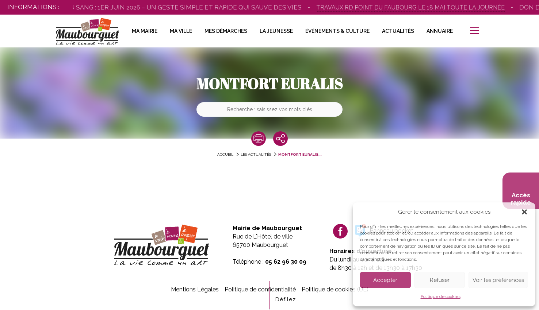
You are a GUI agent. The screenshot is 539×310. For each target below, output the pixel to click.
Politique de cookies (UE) (335, 289)
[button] (524, 212)
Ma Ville (181, 31)
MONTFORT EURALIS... (300, 154)
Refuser (440, 280)
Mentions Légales (195, 289)
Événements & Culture (337, 31)
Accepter (385, 280)
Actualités (398, 31)
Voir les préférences (498, 280)
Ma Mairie (144, 31)
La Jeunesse (276, 31)
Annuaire (440, 31)
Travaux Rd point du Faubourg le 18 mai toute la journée (413, 7)
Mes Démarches (225, 31)
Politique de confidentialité (260, 289)
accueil (225, 154)
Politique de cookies (440, 296)
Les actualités (256, 154)
